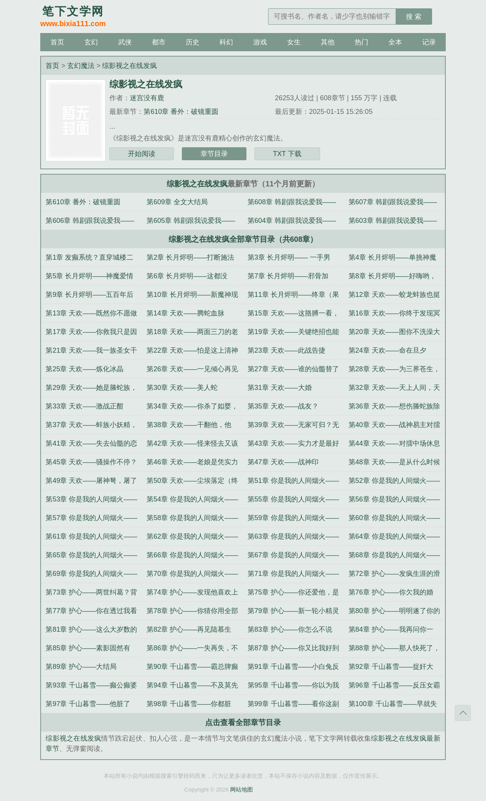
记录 (429, 42)
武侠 (125, 42)
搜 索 (413, 16)
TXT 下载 (287, 154)
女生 (294, 42)
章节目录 (214, 154)
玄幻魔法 (81, 65)
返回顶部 (463, 713)
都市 (159, 42)
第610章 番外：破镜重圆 (181, 111)
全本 (395, 42)
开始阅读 (141, 154)
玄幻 (91, 42)
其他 (328, 42)
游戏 (260, 42)
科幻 (226, 42)
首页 (57, 42)
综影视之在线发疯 (129, 65)
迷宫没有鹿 (147, 98)
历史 (192, 42)
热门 (361, 42)
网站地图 (241, 789)
